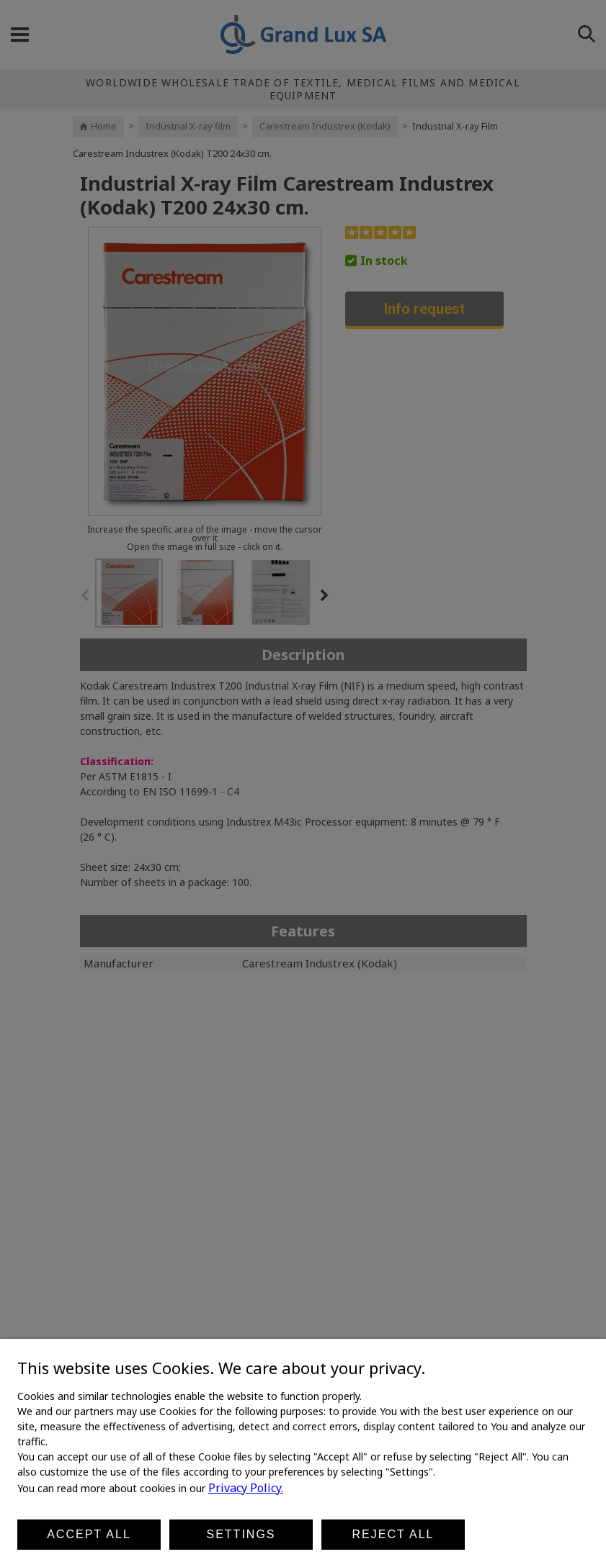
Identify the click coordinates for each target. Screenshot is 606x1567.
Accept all (89, 1534)
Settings (240, 1534)
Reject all (393, 1534)
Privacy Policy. (245, 1488)
